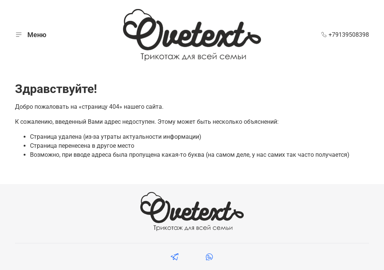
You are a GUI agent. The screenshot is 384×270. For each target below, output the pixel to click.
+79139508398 (345, 34)
